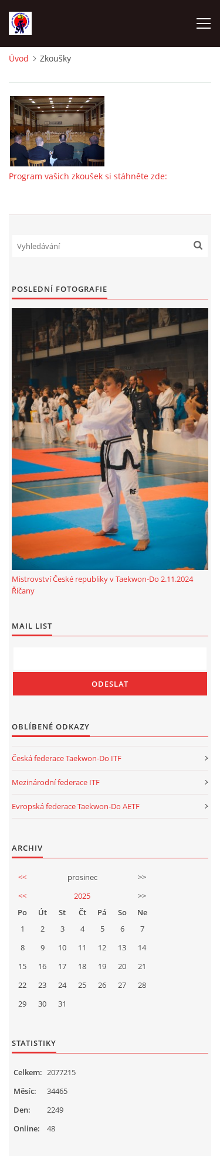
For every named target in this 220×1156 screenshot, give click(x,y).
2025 (82, 896)
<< (22, 877)
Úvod (19, 58)
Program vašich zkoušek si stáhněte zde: (88, 176)
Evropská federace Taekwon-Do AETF (76, 806)
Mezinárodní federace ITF (56, 782)
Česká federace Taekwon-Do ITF (66, 758)
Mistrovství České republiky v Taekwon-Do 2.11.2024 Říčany (102, 585)
